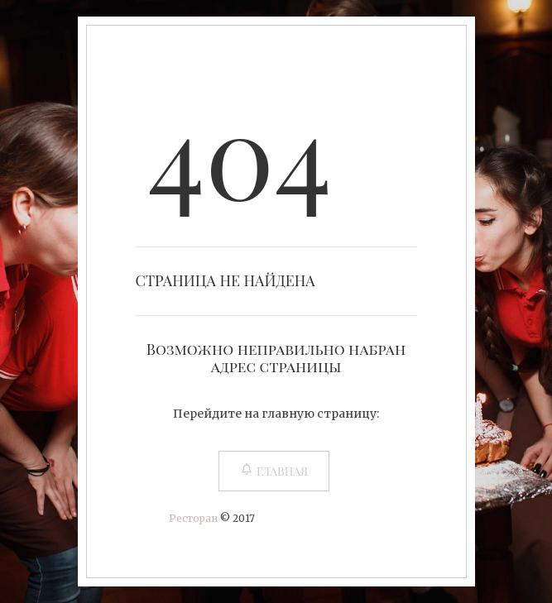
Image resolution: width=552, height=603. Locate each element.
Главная (274, 471)
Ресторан (193, 518)
